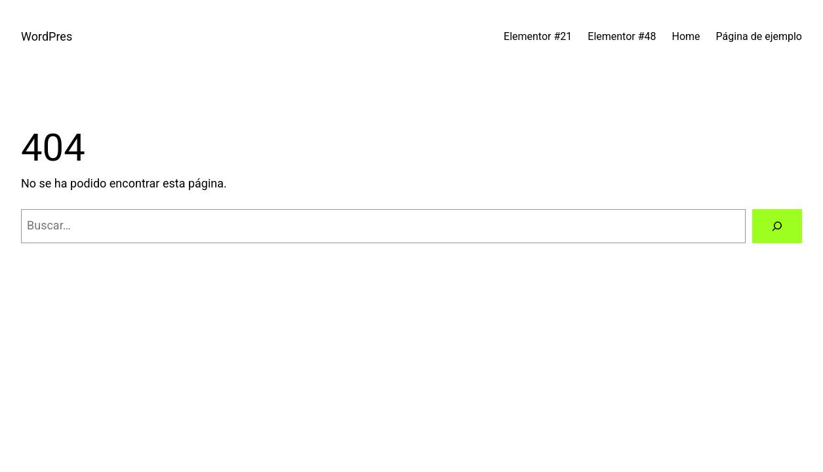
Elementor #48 (622, 36)
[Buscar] (777, 226)
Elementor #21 (538, 36)
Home (686, 36)
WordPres (46, 36)
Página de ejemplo (759, 36)
